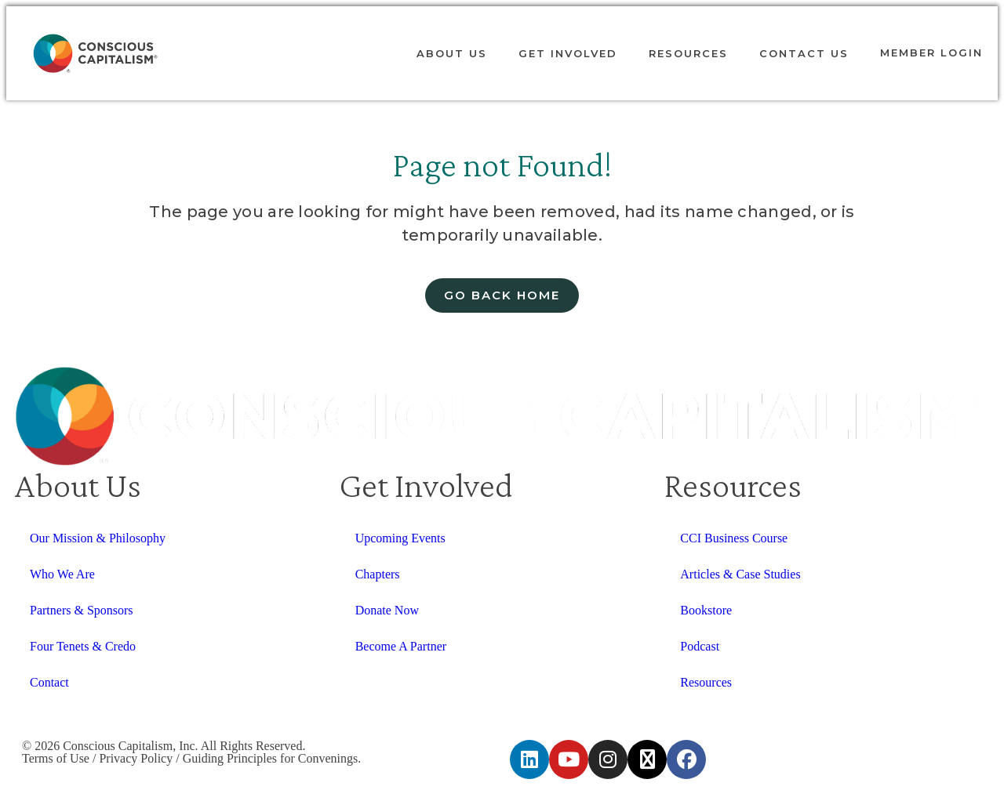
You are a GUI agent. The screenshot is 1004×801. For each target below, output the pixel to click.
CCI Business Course (734, 538)
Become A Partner (400, 646)
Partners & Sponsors (81, 610)
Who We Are (62, 574)
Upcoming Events (400, 538)
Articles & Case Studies (740, 574)
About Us (452, 53)
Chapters (377, 574)
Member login (931, 52)
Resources (688, 53)
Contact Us (804, 53)
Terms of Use (55, 758)
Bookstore (706, 610)
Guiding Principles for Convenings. (272, 758)
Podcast (699, 646)
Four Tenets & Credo (83, 646)
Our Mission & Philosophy (98, 538)
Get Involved (567, 53)
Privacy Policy (136, 758)
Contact (49, 682)
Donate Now (387, 610)
